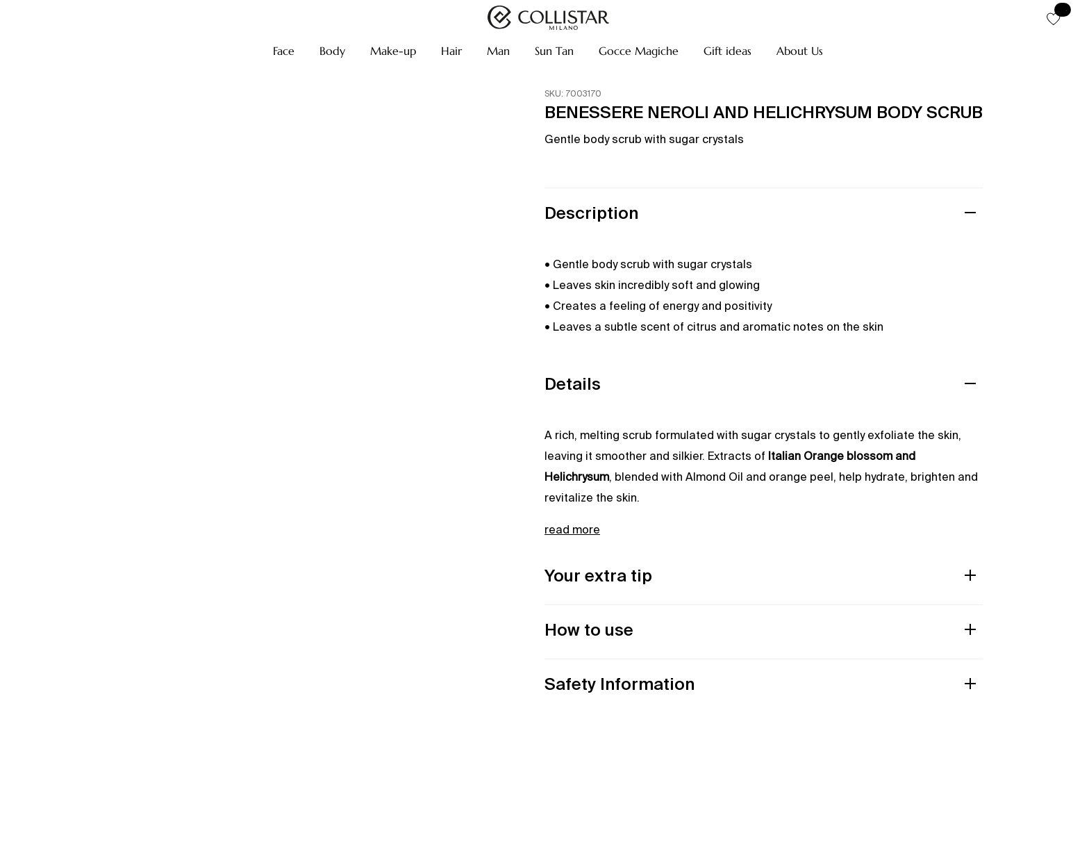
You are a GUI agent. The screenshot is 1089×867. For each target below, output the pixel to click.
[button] (283, 50)
